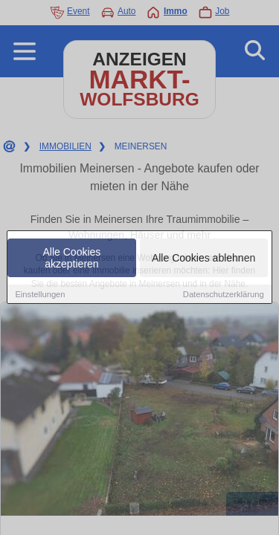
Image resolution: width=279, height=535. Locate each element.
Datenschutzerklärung (223, 295)
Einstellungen (40, 295)
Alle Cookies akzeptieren (72, 258)
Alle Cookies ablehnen (203, 259)
